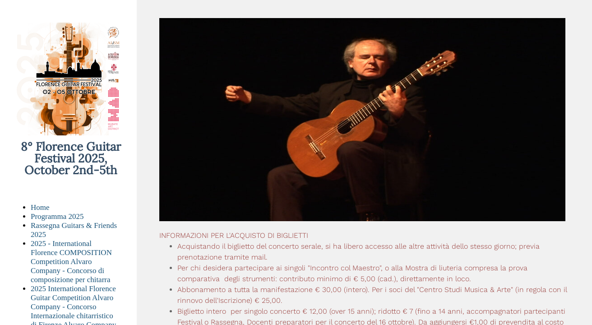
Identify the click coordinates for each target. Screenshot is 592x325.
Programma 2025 (57, 216)
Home (40, 207)
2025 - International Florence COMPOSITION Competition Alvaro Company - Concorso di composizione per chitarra (71, 261)
